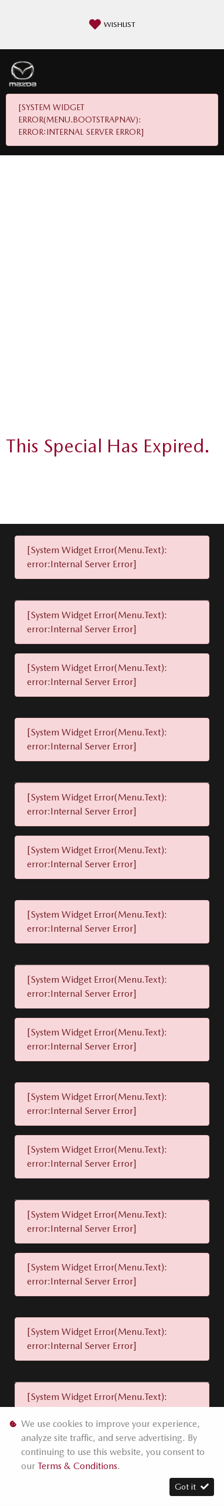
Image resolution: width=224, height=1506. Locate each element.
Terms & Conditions (77, 1465)
